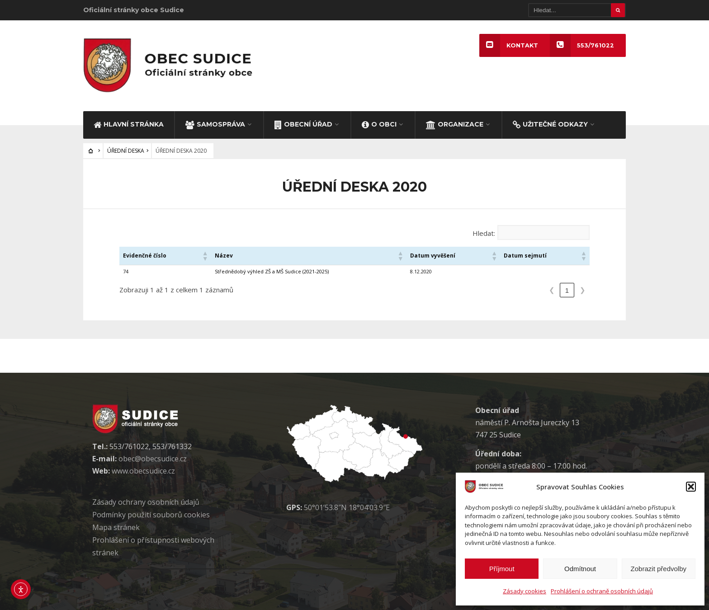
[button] (690, 486)
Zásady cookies (524, 591)
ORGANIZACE (454, 124)
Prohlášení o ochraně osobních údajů (602, 591)
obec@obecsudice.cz (152, 459)
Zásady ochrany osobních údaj (145, 502)
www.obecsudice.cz (143, 471)
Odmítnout (580, 568)
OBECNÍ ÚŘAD (303, 124)
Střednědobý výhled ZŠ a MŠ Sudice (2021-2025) (272, 271)
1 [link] (567, 290)
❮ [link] (552, 290)
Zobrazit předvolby (658, 568)
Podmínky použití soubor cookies (151, 515)
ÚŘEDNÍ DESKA (125, 151)
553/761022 (582, 45)
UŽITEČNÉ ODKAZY (550, 124)
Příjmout (502, 568)
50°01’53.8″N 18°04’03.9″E (347, 507)
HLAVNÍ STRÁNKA (129, 124)
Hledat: (484, 233)
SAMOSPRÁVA (215, 124)
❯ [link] (583, 290)
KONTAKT (508, 45)
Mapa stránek (116, 527)
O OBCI (379, 124)
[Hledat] (577, 10)
